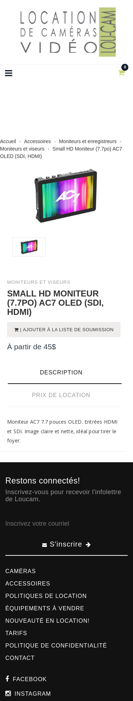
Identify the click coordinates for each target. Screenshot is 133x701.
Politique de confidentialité (56, 646)
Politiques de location (46, 596)
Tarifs (16, 633)
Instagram (33, 694)
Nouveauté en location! (47, 621)
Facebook (30, 679)
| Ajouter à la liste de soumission (66, 329)
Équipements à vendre (44, 608)
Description (61, 372)
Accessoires (27, 584)
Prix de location (61, 395)
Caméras (20, 571)
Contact (20, 658)
